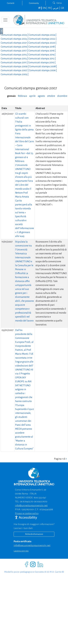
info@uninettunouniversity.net (31, 505)
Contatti (10, 3)
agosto (41, 96)
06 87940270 (26, 501)
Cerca (57, 3)
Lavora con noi (21, 551)
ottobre (51, 96)
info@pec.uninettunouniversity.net (32, 545)
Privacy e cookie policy (27, 513)
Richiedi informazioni (34, 534)
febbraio (22, 96)
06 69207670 (40, 501)
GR (62, 8)
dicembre (62, 96)
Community (34, 3)
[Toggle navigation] (5, 20)
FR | (50, 8)
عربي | (56, 8)
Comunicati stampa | (15, 35)
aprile (32, 96)
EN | (45, 8)
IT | (40, 8)
